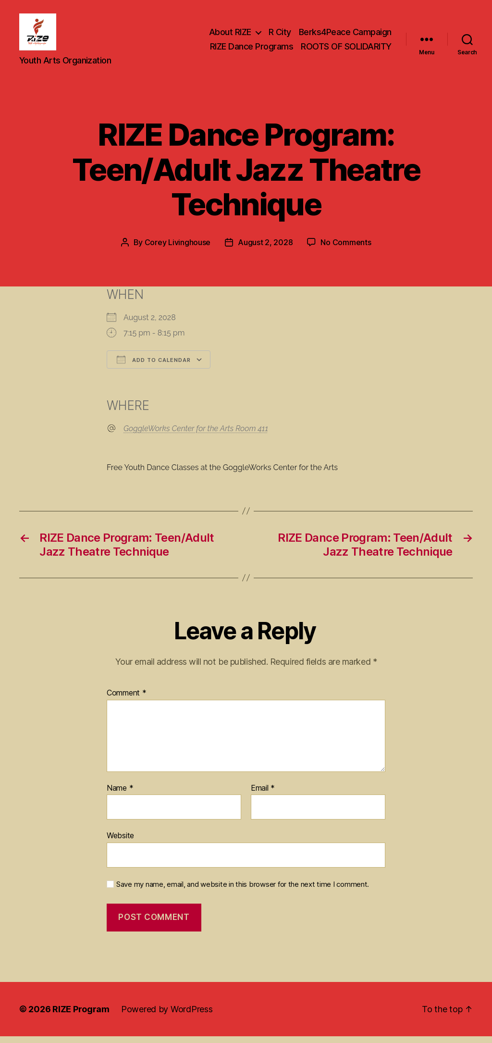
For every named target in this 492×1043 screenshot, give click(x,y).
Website (120, 842)
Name (120, 794)
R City (280, 35)
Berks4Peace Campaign (345, 35)
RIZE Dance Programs (252, 50)
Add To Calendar (154, 365)
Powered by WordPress (167, 1016)
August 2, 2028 (265, 249)
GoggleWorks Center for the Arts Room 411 (195, 434)
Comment (127, 699)
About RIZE (230, 35)
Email (263, 794)
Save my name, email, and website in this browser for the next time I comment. (242, 890)
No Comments (345, 249)
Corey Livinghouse (177, 249)
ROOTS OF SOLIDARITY (346, 50)
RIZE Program (81, 1016)
